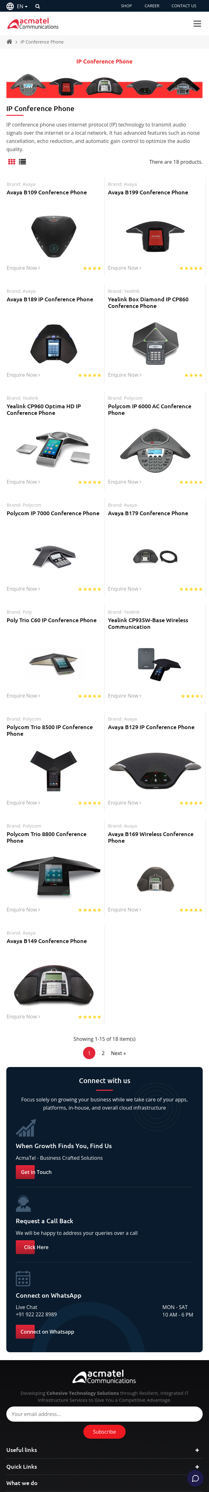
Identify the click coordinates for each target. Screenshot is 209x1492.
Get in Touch (36, 1196)
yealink (132, 294)
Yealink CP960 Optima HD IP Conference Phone (44, 415)
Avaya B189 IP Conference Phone (50, 302)
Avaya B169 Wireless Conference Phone (151, 855)
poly (27, 624)
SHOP (126, 6)
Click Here (36, 1271)
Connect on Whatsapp (47, 1355)
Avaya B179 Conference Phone (148, 522)
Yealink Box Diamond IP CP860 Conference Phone (148, 305)
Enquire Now (23, 272)
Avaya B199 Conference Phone (148, 192)
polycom (133, 404)
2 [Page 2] (103, 1077)
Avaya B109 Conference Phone (47, 192)
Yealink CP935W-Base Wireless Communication (148, 635)
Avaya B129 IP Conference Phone (151, 742)
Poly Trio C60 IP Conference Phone (52, 632)
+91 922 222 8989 (36, 1338)
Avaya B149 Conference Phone (47, 961)
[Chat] (194, 1477)
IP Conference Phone (42, 42)
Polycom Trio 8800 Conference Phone (47, 855)
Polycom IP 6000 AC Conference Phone (149, 415)
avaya (28, 184)
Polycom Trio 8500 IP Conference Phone (50, 745)
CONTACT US (183, 6)
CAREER (151, 6)
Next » (118, 1077)
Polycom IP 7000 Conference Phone (53, 522)
